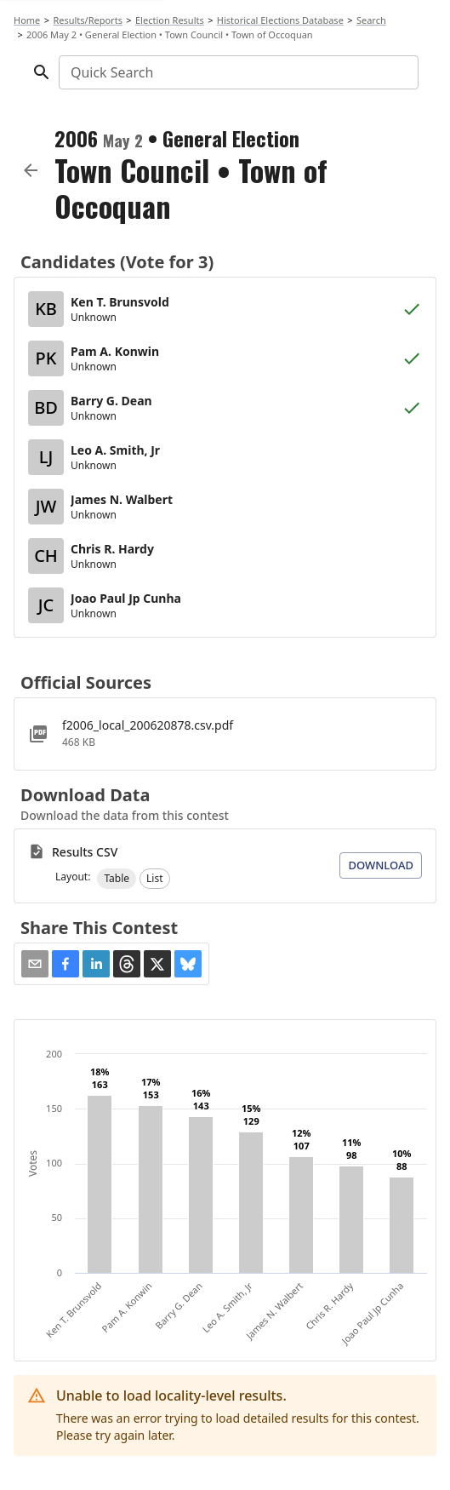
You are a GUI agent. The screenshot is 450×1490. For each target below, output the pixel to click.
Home (27, 20)
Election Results (169, 20)
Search (371, 20)
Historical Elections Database (280, 20)
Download (380, 865)
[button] (116, 878)
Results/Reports (87, 20)
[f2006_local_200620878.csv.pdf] (225, 734)
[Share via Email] (34, 963)
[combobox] (237, 72)
